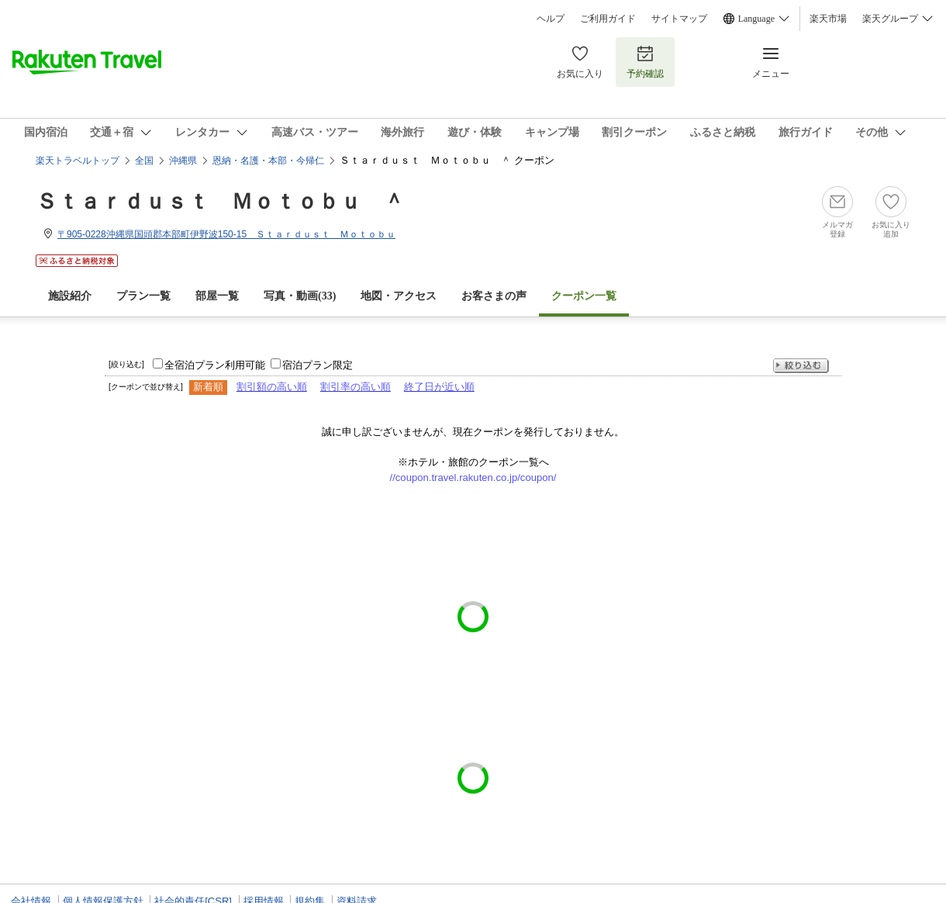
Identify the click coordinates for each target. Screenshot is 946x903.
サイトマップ (679, 18)
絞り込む (801, 365)
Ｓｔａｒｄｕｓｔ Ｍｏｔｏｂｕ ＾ (220, 201)
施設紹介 (69, 296)
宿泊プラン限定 (317, 365)
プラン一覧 (143, 296)
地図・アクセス (399, 296)
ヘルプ (550, 18)
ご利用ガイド (608, 18)
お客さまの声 (494, 296)
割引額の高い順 (271, 387)
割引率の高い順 (355, 387)
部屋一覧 (217, 296)
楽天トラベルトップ (77, 160)
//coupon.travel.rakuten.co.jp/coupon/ (473, 477)
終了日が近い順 (439, 387)
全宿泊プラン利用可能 (214, 365)
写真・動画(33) (300, 296)
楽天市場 (828, 18)
